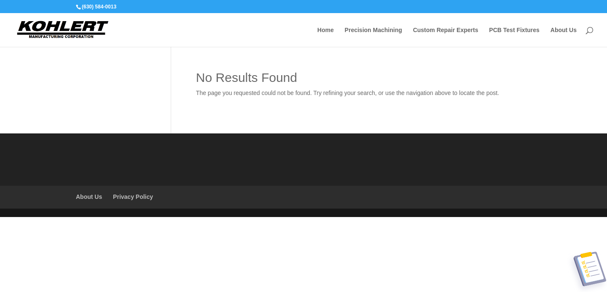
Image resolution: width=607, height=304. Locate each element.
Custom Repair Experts (445, 30)
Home (325, 30)
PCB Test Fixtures (514, 30)
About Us (564, 30)
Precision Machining (373, 30)
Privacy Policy (133, 196)
